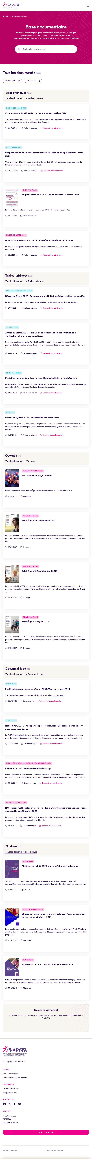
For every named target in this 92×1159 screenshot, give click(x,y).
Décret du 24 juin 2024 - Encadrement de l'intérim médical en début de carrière (45, 296)
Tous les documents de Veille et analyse (24, 98)
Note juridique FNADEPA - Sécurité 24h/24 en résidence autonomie (39, 240)
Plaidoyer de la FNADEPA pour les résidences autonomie (50, 866)
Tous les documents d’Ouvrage (20, 461)
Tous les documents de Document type (24, 674)
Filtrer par (12, 81)
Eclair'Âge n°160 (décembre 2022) (39, 520)
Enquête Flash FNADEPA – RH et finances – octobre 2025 (50, 194)
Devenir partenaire (11, 1089)
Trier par (33, 81)
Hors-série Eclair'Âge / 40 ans (37, 475)
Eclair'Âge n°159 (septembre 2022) (39, 571)
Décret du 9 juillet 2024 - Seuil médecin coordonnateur (32, 417)
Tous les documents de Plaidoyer (21, 851)
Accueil (5, 16)
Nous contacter (46, 1132)
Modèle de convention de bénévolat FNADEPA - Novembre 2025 (37, 689)
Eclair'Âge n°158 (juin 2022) (35, 621)
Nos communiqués (10, 1074)
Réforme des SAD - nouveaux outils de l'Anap (28, 768)
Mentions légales (10, 1150)
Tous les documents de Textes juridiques (24, 281)
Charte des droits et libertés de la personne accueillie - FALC (36, 113)
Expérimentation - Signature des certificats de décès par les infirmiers (41, 378)
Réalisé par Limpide (55, 1150)
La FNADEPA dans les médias (15, 1077)
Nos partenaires (9, 1092)
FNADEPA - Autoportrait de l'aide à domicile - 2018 (47, 964)
